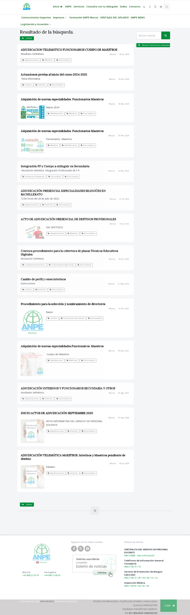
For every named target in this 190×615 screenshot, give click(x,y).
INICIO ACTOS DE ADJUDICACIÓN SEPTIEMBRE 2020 (57, 413)
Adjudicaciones (30, 60)
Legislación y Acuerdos (36, 24)
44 (148, 577)
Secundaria (54, 176)
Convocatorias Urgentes (36, 17)
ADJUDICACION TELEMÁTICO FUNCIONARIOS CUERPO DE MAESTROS (69, 50)
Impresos (60, 17)
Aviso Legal (150, 601)
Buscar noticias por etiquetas (154, 45)
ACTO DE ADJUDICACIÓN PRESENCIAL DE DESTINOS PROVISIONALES (68, 219)
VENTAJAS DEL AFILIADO (114, 17)
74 (139, 566)
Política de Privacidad (105, 601)
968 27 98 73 (130, 566)
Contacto (134, 6)
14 (156, 577)
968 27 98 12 (130, 577)
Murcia (113, 54)
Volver (27, 38)
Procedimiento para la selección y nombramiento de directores (63, 304)
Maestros (47, 60)
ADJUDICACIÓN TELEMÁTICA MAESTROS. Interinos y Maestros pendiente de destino (73, 457)
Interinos (40, 85)
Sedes (123, 6)
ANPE (68, 6)
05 (143, 585)
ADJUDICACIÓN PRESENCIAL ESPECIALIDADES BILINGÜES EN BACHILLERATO (63, 192)
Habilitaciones (55, 113)
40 (148, 585)
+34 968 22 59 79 (30, 575)
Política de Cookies (131, 601)
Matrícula (71, 360)
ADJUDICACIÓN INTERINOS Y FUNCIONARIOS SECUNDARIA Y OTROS (68, 388)
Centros (27, 85)
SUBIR (170, 605)
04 (139, 585)
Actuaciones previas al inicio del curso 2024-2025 (54, 74)
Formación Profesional (33, 176)
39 (143, 577)
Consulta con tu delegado (102, 6)
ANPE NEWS (138, 17)
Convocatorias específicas (61, 265)
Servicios (79, 6)
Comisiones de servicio (33, 265)
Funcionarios (63, 60)
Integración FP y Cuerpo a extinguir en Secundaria (55, 166)
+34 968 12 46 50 (52, 575)
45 (139, 577)
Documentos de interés (72, 318)
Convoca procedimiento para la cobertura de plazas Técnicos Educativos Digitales (69, 252)
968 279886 (129, 555)
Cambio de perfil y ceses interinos (43, 279)
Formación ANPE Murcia (84, 17)
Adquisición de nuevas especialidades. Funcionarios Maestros (62, 99)
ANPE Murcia (47, 601)
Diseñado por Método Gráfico (140, 609)
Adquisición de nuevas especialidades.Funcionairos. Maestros (62, 346)
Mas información (146, 555)
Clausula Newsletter (145, 605)
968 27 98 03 (130, 585)
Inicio (58, 6)
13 (152, 577)
